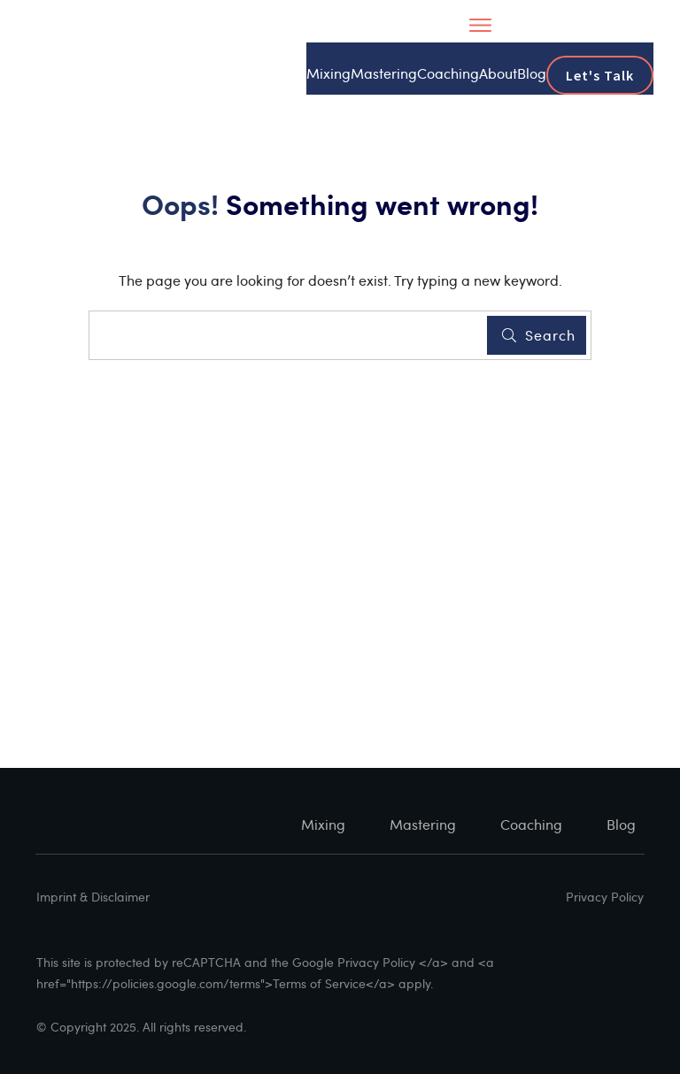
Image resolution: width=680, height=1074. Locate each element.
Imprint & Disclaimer (93, 896)
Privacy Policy (605, 896)
